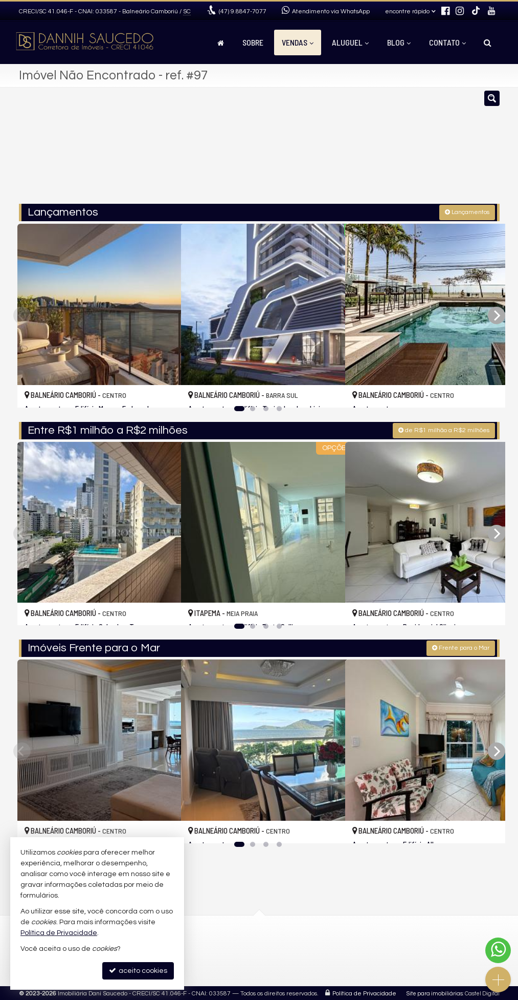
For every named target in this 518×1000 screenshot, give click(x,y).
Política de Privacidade (364, 992)
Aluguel (350, 42)
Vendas (297, 42)
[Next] (496, 314)
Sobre (252, 42)
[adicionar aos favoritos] (162, 389)
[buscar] (399, 150)
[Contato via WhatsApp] (498, 950)
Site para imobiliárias (435, 992)
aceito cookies (138, 970)
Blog (399, 42)
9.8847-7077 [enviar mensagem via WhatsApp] (242, 11)
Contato (447, 42)
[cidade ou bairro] (335, 150)
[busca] (487, 42)
